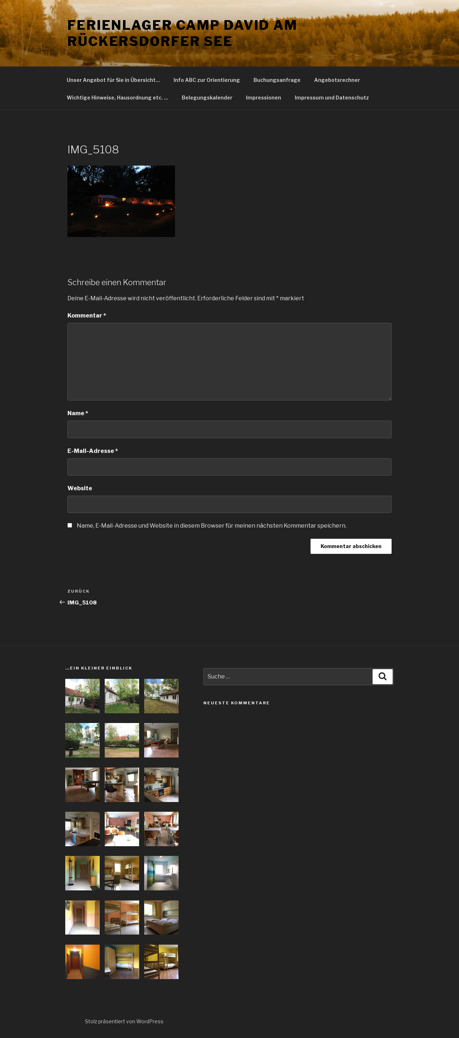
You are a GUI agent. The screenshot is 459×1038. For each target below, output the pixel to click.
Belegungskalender (207, 97)
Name (77, 413)
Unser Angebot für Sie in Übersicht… (113, 80)
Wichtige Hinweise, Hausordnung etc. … (117, 97)
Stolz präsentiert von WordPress (124, 1021)
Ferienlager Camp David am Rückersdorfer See (182, 33)
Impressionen (263, 97)
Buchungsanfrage (277, 80)
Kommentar (86, 315)
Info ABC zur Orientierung (207, 80)
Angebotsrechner (337, 80)
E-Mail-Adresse (92, 451)
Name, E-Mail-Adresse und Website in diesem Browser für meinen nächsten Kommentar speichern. (211, 525)
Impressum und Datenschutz (332, 97)
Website (79, 488)
